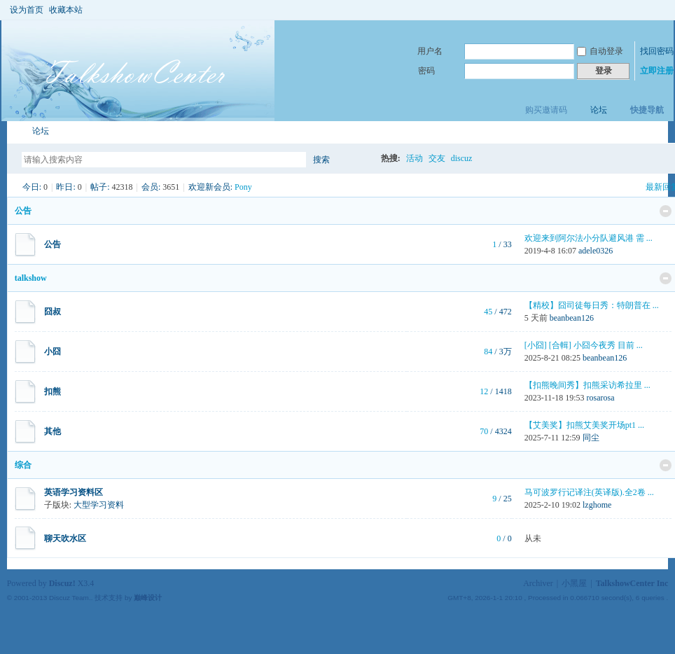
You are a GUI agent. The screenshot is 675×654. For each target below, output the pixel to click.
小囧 (52, 351)
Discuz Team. (70, 597)
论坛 (598, 110)
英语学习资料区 (73, 492)
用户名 (430, 51)
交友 (437, 158)
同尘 (591, 438)
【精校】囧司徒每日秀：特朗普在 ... (591, 305)
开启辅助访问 (648, 10)
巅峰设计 (148, 597)
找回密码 (657, 51)
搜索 (321, 160)
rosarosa (601, 398)
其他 (52, 431)
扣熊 (52, 391)
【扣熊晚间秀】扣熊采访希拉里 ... (587, 385)
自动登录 (600, 51)
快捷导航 (647, 110)
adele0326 (595, 251)
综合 (23, 465)
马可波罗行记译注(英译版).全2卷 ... (589, 492)
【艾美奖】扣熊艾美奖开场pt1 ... (584, 425)
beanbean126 (572, 318)
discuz (462, 158)
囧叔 (52, 311)
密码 (426, 71)
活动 (414, 158)
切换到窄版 (660, 10)
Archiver (538, 583)
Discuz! (62, 583)
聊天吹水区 (65, 538)
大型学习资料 (99, 505)
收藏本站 (66, 10)
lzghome (597, 505)
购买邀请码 (546, 110)
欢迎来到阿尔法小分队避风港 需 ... (588, 238)
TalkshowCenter (12, 131)
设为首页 (26, 10)
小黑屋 (574, 583)
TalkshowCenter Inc (632, 583)
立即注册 (657, 71)
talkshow (31, 278)
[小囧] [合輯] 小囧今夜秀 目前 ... (583, 345)
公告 (23, 211)
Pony (243, 187)
